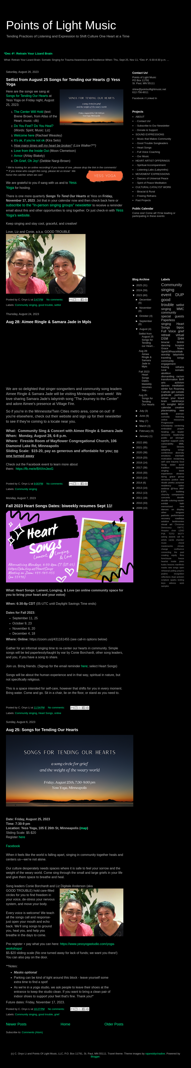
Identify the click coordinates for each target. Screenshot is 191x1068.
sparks (173, 580)
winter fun (167, 388)
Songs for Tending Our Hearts (27, 96)
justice (175, 479)
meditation (178, 385)
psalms (164, 574)
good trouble (45, 304)
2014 (139, 482)
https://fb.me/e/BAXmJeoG (34, 468)
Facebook (13, 846)
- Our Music (142, 156)
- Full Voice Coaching (147, 151)
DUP (179, 294)
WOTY (181, 534)
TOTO (171, 534)
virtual (180, 335)
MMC (180, 309)
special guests (172, 316)
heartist (164, 561)
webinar (165, 488)
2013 (139, 487)
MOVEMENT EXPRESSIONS (152, 174)
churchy (165, 494)
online (57, 713)
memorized (167, 506)
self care (165, 461)
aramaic (180, 413)
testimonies (178, 521)
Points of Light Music (61, 25)
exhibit (164, 503)
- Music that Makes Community (153, 138)
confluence (179, 549)
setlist (57, 304)
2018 (139, 462)
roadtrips (179, 518)
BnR (181, 379)
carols (171, 540)
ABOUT (139, 116)
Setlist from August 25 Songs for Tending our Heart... (147, 339)
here (84, 666)
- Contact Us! (143, 121)
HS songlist (168, 404)
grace (172, 476)
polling (173, 571)
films (182, 555)
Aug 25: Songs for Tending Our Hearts (42, 730)
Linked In (152, 98)
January (144, 436)
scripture (165, 580)
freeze (181, 558)
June (142, 415)
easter (181, 500)
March (143, 425)
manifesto (179, 565)
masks (164, 568)
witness (172, 583)
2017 (139, 467)
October (144, 315)
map (83, 828)
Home (65, 1024)
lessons (170, 565)
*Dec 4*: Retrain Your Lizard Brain (28, 53)
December (145, 299)
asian (172, 464)
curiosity (165, 416)
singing (166, 309)
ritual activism (177, 577)
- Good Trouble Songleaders (151, 143)
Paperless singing (168, 322)
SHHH (180, 342)
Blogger (95, 1056)
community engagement (168, 362)
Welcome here (24, 135)
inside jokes (177, 561)
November (145, 307)
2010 (139, 502)
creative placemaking (172, 409)
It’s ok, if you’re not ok (29, 140)
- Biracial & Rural (145, 191)
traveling (166, 357)
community (168, 312)
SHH (180, 338)
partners (179, 394)
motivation (166, 458)
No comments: (55, 299)
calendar (166, 407)
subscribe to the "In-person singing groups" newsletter (49, 205)
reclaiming (178, 458)
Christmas (179, 524)
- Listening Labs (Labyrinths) (151, 169)
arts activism (172, 382)
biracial (165, 342)
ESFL (164, 491)
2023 (139, 295)
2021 (139, 447)
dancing (165, 345)
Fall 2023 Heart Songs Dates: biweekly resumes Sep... (145, 381)
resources (179, 419)
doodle (180, 497)
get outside (177, 391)
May (142, 420)
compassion (178, 494)
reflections (166, 577)
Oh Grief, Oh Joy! (26, 161)
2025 (139, 285)
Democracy (166, 528)
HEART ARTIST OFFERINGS (152, 160)
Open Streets (172, 446)
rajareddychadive (155, 1053)
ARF (181, 488)
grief (56, 1014)
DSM (164, 338)
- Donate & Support (146, 130)
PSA (163, 534)
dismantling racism (172, 376)
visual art (166, 524)
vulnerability (167, 443)
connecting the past (172, 552)
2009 (139, 507)
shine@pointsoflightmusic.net (149, 89)
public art (167, 437)
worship (165, 354)
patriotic (165, 515)
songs (180, 357)
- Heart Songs (143, 147)
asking (164, 537)
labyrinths (178, 354)
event (166, 294)
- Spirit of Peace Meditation (151, 182)
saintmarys (178, 401)
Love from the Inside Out (31, 150)
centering (179, 425)
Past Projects (143, 200)
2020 (139, 452)
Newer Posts (16, 1024)
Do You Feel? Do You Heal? (33, 126)
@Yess (174, 488)
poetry (171, 482)
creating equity (169, 555)
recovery (165, 518)
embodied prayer (172, 428)
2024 (139, 290)
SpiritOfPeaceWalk (172, 351)
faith (182, 503)
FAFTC (180, 528)
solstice (165, 521)
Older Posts (113, 1024)
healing (165, 431)
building (180, 491)
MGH (181, 404)
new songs (173, 568)
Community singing (26, 304)
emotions (166, 455)
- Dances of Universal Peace (151, 178)
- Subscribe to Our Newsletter (152, 125)
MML (181, 443)
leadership (178, 434)
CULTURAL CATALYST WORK (153, 187)
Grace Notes (172, 348)
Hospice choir (168, 531)
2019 (139, 457)
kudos (164, 565)
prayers (180, 571)
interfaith (179, 455)
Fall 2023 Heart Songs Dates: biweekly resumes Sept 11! (59, 506)
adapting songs (172, 449)
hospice (179, 345)
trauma (174, 461)
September (145, 321)
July (142, 410)
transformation (169, 379)
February (145, 430)
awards (172, 537)
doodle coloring (169, 500)
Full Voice (168, 331)
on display (178, 509)
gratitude (166, 394)
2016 (139, 472)
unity (181, 440)
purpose (180, 482)
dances (165, 385)
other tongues (172, 512)
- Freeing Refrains (145, 195)
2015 (139, 477)
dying (164, 476)
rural (163, 370)
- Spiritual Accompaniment (150, 165)
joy (173, 431)
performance (177, 515)
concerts (165, 497)
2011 (139, 497)
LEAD (181, 531)
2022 (139, 442)
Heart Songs (45, 713)
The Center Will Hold (28, 111)
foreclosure (166, 558)
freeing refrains (172, 367)
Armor (18, 155)
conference (167, 452)
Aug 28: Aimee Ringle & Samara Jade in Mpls (48, 322)
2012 (139, 492)
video (181, 485)
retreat (165, 335)
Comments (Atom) (32, 1032)
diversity (179, 452)
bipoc (180, 327)
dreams (180, 473)
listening (179, 416)
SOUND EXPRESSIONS (149, 134)
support (174, 440)
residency (166, 485)
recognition (179, 574)
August (143, 329)
